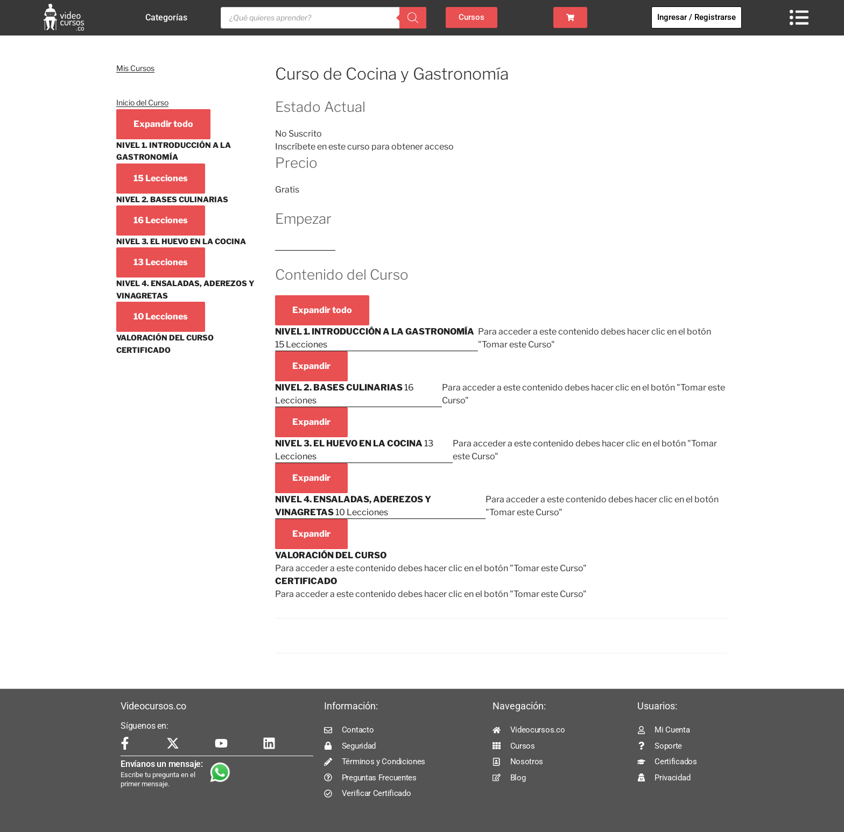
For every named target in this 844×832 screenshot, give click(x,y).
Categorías (169, 17)
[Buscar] (412, 18)
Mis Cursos (135, 68)
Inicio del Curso (142, 102)
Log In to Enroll (305, 245)
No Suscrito (298, 134)
